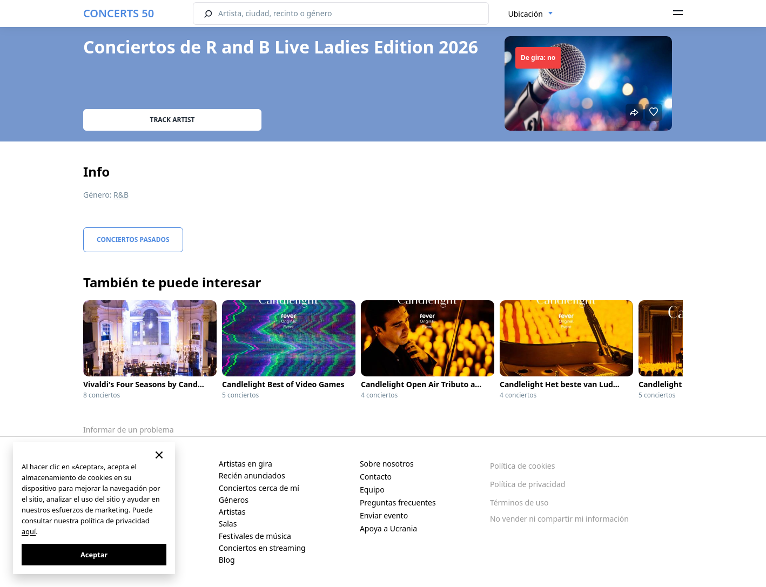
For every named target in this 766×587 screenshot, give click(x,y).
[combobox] (531, 14)
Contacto (376, 476)
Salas (228, 523)
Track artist (172, 119)
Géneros (233, 500)
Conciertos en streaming (262, 548)
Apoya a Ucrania (388, 528)
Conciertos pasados (133, 239)
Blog (227, 560)
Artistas (232, 512)
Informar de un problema (128, 429)
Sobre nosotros (387, 463)
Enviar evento (384, 515)
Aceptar (93, 554)
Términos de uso (519, 502)
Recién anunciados (252, 475)
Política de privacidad (528, 484)
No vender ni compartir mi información (559, 519)
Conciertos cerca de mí (259, 488)
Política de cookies (522, 466)
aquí (29, 531)
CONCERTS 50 (118, 13)
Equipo (372, 489)
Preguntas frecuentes (398, 502)
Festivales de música (255, 536)
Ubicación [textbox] (525, 14)
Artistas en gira (245, 463)
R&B (121, 195)
